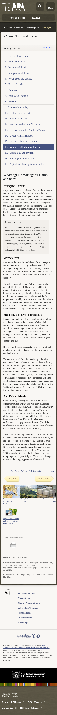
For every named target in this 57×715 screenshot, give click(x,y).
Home (4, 28)
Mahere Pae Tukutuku (28, 608)
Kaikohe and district (20, 113)
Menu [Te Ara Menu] (50, 8)
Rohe (11, 28)
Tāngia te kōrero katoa (13, 538)
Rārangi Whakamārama (29, 603)
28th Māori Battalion (31, 708)
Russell (12, 101)
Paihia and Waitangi (18, 95)
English (36, 17)
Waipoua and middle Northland (25, 124)
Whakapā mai (24, 598)
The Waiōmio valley (18, 107)
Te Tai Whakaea (36, 702)
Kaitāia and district (17, 67)
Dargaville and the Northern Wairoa (27, 130)
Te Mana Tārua (24, 613)
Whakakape (23, 623)
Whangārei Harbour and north (25, 147)
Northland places (33, 28)
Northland (19, 28)
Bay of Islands (15, 84)
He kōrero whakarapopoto (18, 56)
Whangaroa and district (20, 78)
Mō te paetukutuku (26, 593)
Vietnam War (9, 708)
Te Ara (5, 702)
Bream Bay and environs (22, 152)
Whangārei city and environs (24, 141)
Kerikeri (12, 90)
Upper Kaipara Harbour (21, 135)
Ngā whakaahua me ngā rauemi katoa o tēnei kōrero (11, 521)
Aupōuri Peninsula (17, 61)
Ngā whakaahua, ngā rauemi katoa (27, 164)
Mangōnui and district (19, 73)
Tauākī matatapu (25, 618)
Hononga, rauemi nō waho (23, 158)
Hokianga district (18, 118)
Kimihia (40, 6)
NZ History (17, 702)
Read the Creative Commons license (28, 638)
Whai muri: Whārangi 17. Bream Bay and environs (32, 471)
